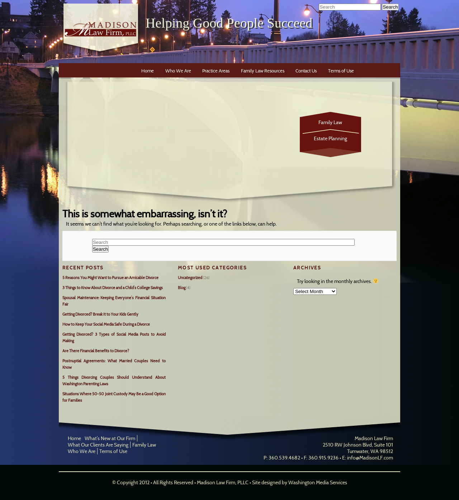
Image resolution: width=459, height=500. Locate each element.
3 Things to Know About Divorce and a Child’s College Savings (112, 287)
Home (147, 71)
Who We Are (178, 71)
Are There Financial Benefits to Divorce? (95, 350)
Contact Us (306, 71)
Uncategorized (190, 277)
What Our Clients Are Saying (98, 445)
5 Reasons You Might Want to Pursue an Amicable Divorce (110, 277)
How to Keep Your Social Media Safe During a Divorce (106, 324)
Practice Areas (216, 71)
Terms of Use (341, 71)
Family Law (330, 122)
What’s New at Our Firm (110, 438)
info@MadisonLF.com (370, 457)
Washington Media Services (317, 482)
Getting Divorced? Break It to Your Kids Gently (100, 314)
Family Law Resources (262, 71)
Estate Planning (330, 138)
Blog (181, 287)
